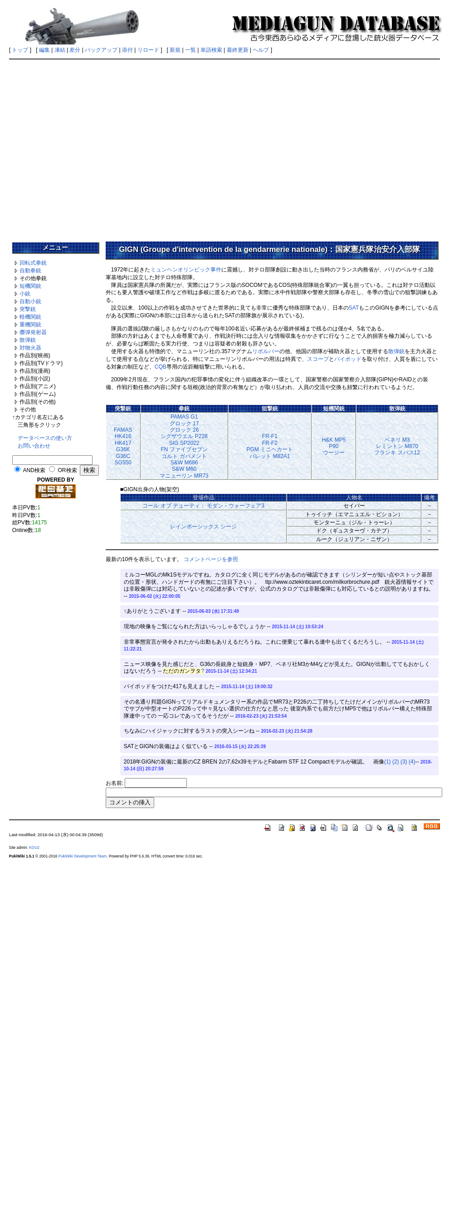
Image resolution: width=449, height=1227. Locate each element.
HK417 (123, 443)
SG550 (123, 462)
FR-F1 (270, 436)
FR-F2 (270, 443)
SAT (354, 308)
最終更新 (238, 50)
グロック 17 (184, 423)
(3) (403, 762)
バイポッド (347, 359)
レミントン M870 (397, 446)
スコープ (318, 359)
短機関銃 (30, 286)
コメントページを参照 (211, 559)
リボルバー (265, 351)
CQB (160, 367)
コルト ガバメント (183, 456)
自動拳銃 (30, 270)
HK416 (123, 436)
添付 (127, 50)
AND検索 (34, 470)
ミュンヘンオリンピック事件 (186, 269)
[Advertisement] (85, 147)
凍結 (59, 50)
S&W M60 (184, 469)
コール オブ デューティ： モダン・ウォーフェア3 (203, 506)
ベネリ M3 (397, 440)
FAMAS (123, 430)
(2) (395, 762)
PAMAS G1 (184, 417)
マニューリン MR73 (184, 476)
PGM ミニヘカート (269, 449)
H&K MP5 (334, 440)
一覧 (190, 50)
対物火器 (30, 348)
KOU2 (34, 847)
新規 (175, 50)
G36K (123, 449)
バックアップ (101, 50)
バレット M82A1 (269, 456)
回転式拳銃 (33, 263)
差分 (74, 50)
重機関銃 (30, 324)
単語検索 (211, 50)
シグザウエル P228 (184, 436)
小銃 (25, 294)
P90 (333, 446)
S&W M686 (184, 462)
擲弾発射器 (33, 332)
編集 (44, 50)
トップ (20, 50)
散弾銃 (28, 340)
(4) (412, 762)
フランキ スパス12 (397, 452)
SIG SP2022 (184, 443)
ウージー (334, 452)
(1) (387, 762)
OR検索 (67, 470)
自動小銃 (30, 301)
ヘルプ (261, 50)
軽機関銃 (30, 317)
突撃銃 (28, 309)
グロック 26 (184, 430)
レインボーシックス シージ (203, 526)
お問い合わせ (34, 446)
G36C (123, 456)
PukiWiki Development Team (83, 856)
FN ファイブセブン (184, 449)
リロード (148, 50)
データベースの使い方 (45, 438)
